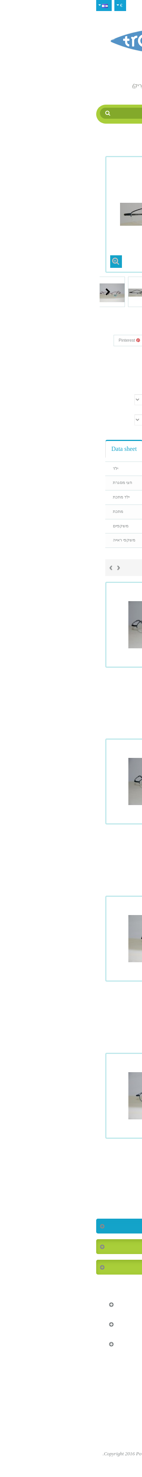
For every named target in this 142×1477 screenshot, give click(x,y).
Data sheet (31, 449)
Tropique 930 (71, 1006)
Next (15, 292)
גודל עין (122, 409)
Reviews (67, 449)
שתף (96, 340)
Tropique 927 (71, 692)
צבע (124, 389)
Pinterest (36, 340)
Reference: (118, 354)
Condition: (118, 364)
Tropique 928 (71, 849)
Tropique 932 (71, 1163)
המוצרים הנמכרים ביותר (100, 1246)
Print (115, 377)
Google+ (68, 340)
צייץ (118, 340)
